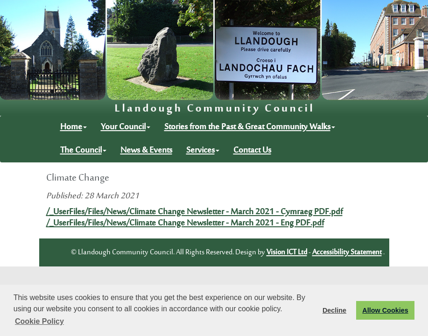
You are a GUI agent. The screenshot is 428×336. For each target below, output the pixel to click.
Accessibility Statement (347, 252)
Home (73, 127)
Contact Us (252, 150)
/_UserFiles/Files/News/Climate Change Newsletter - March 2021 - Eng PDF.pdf (185, 223)
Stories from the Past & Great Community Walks (249, 127)
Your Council (125, 127)
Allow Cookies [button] (385, 310)
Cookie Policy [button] (39, 321)
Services (202, 150)
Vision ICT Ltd (287, 252)
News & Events (146, 150)
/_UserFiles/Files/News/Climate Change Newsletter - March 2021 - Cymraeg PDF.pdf (194, 212)
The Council (83, 150)
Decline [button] (334, 310)
